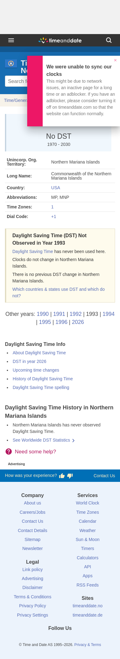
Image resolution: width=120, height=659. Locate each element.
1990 (43, 314)
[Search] (109, 40)
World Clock (87, 502)
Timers (87, 548)
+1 (53, 216)
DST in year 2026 (29, 361)
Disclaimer (33, 587)
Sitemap (33, 539)
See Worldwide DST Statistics (41, 440)
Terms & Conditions (32, 596)
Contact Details (32, 530)
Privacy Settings (32, 615)
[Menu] (11, 40)
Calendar (87, 521)
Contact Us (104, 475)
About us (32, 502)
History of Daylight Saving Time (43, 378)
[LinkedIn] (60, 639)
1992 (76, 314)
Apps (87, 575)
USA (55, 187)
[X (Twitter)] (49, 639)
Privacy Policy (32, 605)
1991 (59, 314)
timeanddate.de (88, 615)
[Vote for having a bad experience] (70, 475)
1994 (109, 314)
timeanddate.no (88, 605)
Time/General (17, 100)
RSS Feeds (87, 585)
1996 (61, 322)
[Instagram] (70, 639)
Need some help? (35, 452)
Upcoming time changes (36, 370)
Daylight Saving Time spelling (41, 387)
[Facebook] (39, 639)
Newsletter (32, 548)
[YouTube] (81, 639)
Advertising (32, 578)
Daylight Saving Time (32, 251)
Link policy (33, 569)
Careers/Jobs (32, 512)
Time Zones (87, 512)
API (87, 566)
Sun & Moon (88, 539)
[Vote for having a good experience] (62, 475)
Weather (87, 530)
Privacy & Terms (87, 645)
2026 (78, 322)
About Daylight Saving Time (39, 352)
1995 (45, 322)
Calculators (87, 557)
